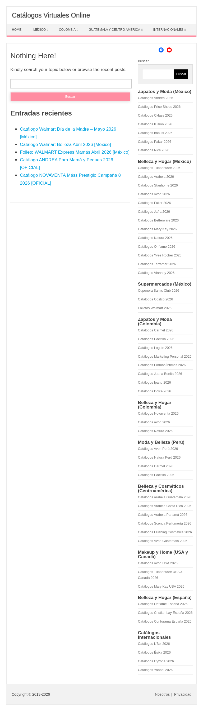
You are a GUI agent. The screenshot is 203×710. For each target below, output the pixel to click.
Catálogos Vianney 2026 (156, 273)
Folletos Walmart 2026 (155, 308)
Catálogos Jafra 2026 (154, 212)
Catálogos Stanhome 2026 (158, 185)
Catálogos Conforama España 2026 (164, 621)
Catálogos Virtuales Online (51, 15)
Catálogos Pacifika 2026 (156, 339)
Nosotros (162, 694)
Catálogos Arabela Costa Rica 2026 (164, 506)
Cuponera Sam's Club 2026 (158, 290)
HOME (16, 30)
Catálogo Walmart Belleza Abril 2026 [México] (65, 144)
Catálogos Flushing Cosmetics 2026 (165, 532)
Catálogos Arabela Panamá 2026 (162, 515)
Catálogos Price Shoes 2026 (159, 107)
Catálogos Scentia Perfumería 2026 (164, 523)
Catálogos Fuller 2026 (154, 203)
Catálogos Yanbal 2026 (155, 670)
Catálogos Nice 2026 (153, 150)
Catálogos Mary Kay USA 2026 (161, 586)
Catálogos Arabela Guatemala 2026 (164, 497)
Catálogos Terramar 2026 (157, 264)
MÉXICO (39, 30)
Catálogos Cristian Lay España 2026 (165, 613)
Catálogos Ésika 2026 (154, 652)
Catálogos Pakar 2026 (154, 142)
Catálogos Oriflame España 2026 (163, 604)
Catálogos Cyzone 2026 (156, 661)
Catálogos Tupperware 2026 (159, 168)
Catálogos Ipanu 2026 (154, 382)
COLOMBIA (67, 30)
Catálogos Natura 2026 (155, 238)
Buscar (143, 61)
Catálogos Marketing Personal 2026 (164, 356)
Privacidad (182, 694)
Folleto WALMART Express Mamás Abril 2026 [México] (74, 152)
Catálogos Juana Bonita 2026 (160, 374)
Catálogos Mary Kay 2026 (157, 229)
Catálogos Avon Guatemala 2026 (162, 541)
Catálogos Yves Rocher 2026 (160, 255)
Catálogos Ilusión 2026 (155, 124)
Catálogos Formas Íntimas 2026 (162, 365)
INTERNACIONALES (168, 30)
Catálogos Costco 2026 (155, 299)
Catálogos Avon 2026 (154, 194)
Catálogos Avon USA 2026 (158, 563)
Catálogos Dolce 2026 (154, 391)
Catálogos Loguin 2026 (155, 348)
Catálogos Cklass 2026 (155, 115)
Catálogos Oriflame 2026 (156, 246)
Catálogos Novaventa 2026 (158, 413)
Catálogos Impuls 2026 (155, 133)
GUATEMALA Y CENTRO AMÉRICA (114, 30)
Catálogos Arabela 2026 (156, 177)
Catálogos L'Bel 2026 (154, 644)
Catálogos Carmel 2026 (155, 330)
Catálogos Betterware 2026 (158, 220)
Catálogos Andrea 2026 (155, 98)
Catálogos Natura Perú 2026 (159, 457)
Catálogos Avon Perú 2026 (158, 449)
